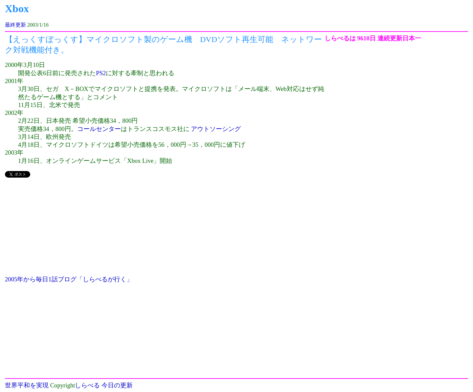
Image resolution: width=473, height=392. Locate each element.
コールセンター (99, 128)
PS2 (101, 73)
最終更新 (15, 25)
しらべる (87, 385)
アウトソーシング (216, 128)
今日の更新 (117, 385)
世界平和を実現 (27, 385)
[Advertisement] (165, 229)
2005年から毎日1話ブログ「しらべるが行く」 (69, 279)
